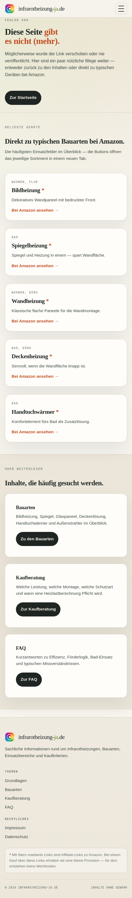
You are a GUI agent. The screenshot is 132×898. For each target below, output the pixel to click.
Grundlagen (16, 780)
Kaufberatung (17, 798)
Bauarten (13, 789)
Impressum (15, 827)
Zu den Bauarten (37, 539)
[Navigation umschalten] (121, 9)
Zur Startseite (23, 97)
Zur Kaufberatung (38, 609)
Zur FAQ (29, 679)
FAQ (9, 807)
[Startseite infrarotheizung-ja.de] (35, 9)
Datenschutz (16, 836)
